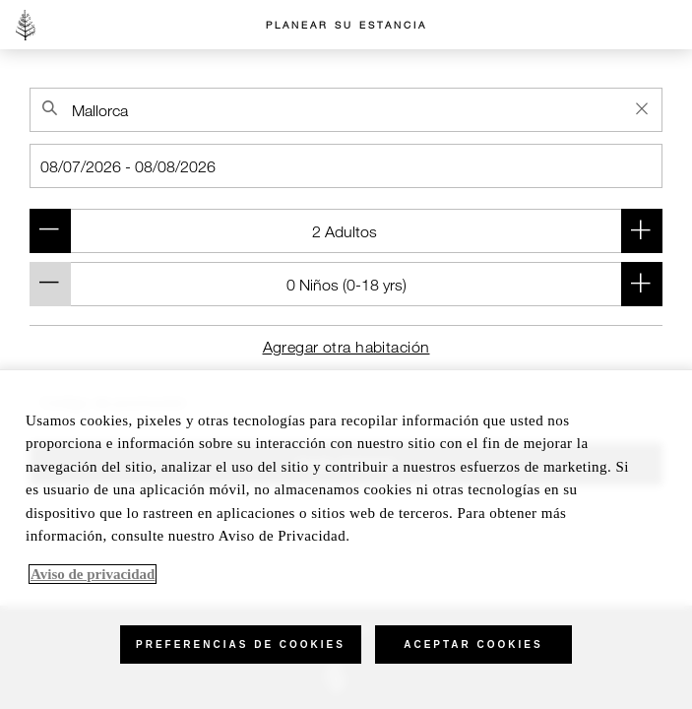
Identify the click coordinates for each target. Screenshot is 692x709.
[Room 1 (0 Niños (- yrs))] (346, 284)
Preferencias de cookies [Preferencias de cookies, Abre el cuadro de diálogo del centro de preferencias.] (241, 644)
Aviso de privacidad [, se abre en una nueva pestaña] (93, 574)
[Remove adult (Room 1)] (50, 231)
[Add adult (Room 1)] (641, 231)
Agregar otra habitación (346, 346)
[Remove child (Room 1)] (50, 284)
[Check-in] (346, 166)
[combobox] (346, 110)
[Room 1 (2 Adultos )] (346, 231)
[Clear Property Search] (641, 108)
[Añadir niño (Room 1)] (641, 284)
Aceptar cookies (473, 644)
